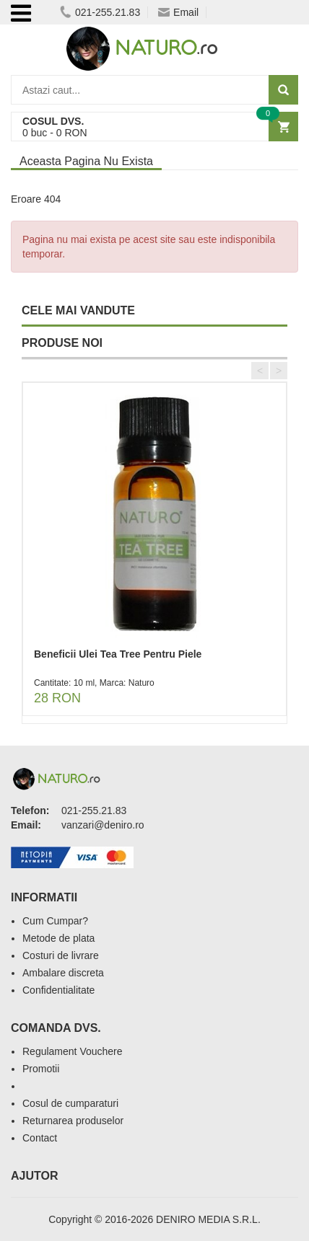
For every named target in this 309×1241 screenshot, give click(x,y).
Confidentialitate (58, 990)
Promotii (40, 1068)
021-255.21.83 (100, 12)
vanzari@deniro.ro (102, 825)
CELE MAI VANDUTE (78, 310)
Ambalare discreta (63, 973)
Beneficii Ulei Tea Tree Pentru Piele (117, 654)
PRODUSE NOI (62, 343)
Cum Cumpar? (55, 921)
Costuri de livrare (60, 955)
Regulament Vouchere (72, 1051)
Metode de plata (58, 938)
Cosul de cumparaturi (70, 1103)
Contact (39, 1138)
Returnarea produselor (72, 1120)
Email (178, 12)
